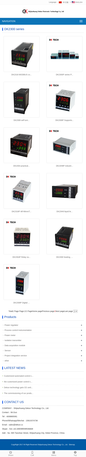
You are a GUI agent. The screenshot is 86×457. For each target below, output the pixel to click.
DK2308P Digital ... (21, 303)
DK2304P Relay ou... (22, 257)
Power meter (10, 335)
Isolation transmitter (13, 340)
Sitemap (72, 445)
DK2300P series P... (64, 75)
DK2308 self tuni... (21, 120)
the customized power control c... (18, 382)
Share (11, 453)
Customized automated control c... (18, 376)
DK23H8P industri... (64, 166)
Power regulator (11, 325)
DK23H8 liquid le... (64, 211)
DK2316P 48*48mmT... (21, 211)
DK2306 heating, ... (64, 257)
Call (32, 453)
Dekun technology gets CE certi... (18, 387)
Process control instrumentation (18, 330)
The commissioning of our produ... (18, 393)
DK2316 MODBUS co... (21, 75)
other (7, 361)
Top (75, 453)
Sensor (8, 350)
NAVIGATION (8, 21)
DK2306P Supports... (64, 120)
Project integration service (16, 355)
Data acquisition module (15, 345)
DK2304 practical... (21, 166)
